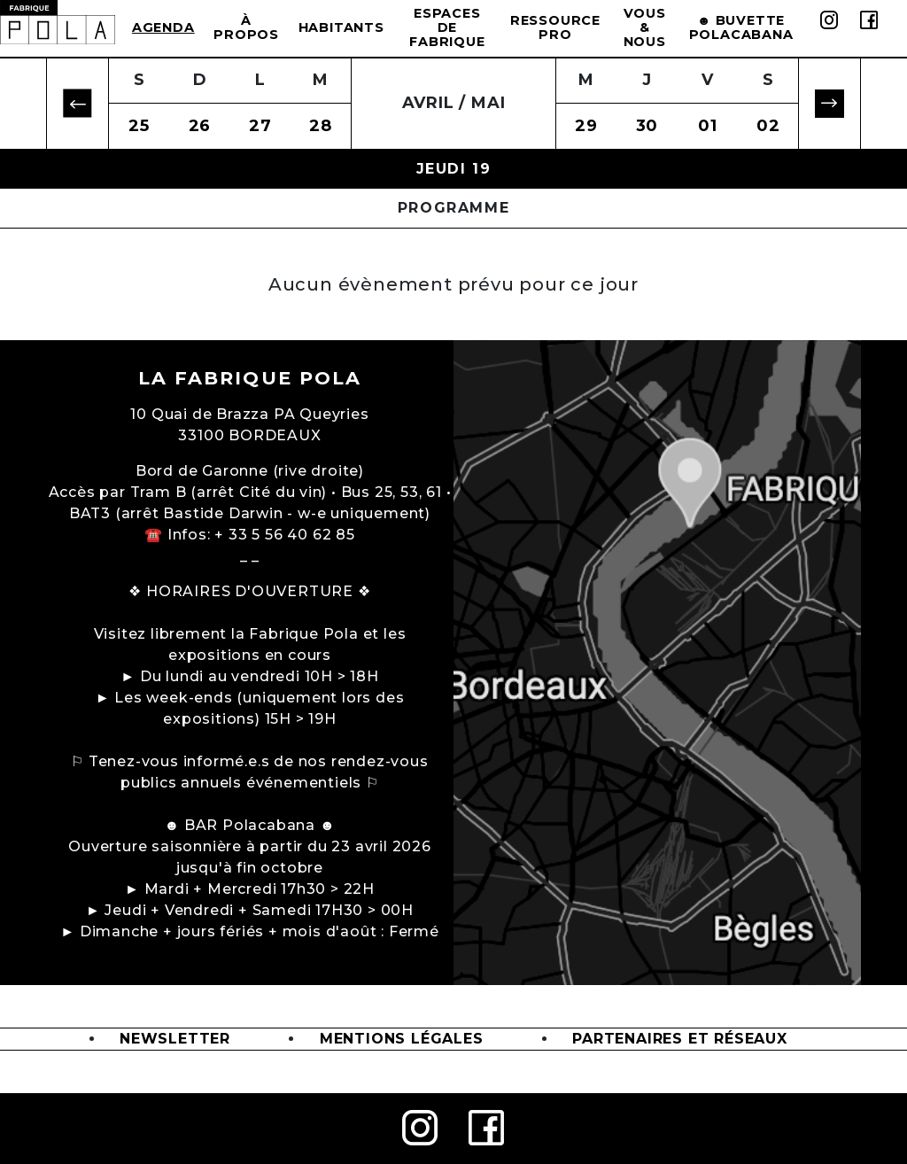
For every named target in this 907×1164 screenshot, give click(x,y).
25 (139, 126)
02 (768, 126)
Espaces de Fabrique (447, 27)
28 (320, 126)
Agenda (163, 27)
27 (260, 126)
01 (707, 126)
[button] (77, 104)
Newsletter (175, 1038)
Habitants (341, 27)
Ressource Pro (555, 27)
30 (647, 126)
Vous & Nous (645, 27)
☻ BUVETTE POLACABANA (741, 27)
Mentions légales (402, 1038)
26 (200, 126)
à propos (246, 27)
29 (586, 126)
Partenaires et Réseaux (679, 1038)
